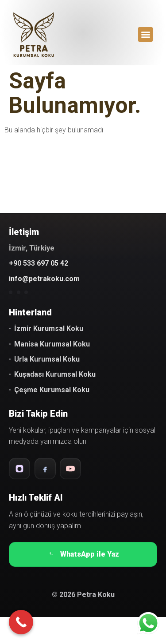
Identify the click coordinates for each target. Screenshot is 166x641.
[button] (145, 34)
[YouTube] (70, 468)
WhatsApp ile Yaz (83, 554)
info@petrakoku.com (44, 279)
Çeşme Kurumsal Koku (51, 390)
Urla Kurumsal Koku (47, 359)
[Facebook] (45, 468)
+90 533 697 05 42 (38, 263)
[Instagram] (19, 468)
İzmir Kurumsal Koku (48, 328)
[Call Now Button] (21, 622)
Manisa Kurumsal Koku (52, 344)
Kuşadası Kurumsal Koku (55, 374)
